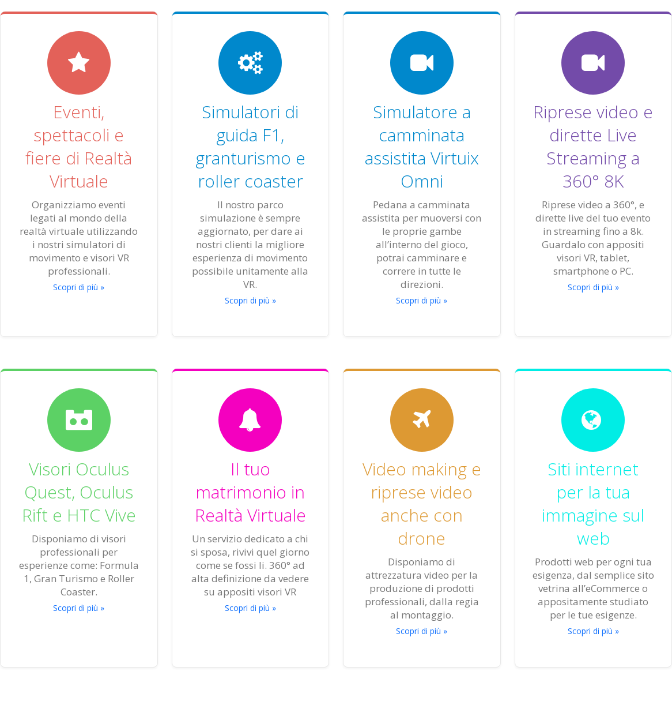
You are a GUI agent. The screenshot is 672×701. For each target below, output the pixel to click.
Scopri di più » (78, 287)
